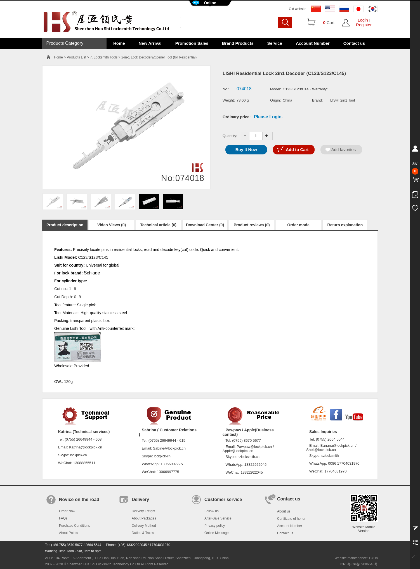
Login (363, 20)
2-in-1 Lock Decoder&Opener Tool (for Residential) (159, 57)
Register (364, 24)
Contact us (354, 43)
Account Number (313, 43)
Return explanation (345, 225)
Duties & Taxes (143, 533)
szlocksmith (330, 456)
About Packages (144, 518)
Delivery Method (144, 526)
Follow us (211, 511)
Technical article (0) (158, 225)
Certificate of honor (291, 519)
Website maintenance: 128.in (356, 558)
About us (283, 511)
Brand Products (238, 43)
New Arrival (150, 43)
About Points (68, 533)
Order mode (298, 225)
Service (274, 43)
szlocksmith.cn (248, 457)
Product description (64, 225)
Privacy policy (214, 526)
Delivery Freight (143, 511)
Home (119, 43)
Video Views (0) (111, 225)
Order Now (67, 511)
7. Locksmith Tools (104, 57)
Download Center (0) (205, 225)
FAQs (63, 518)
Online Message (216, 533)
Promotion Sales (191, 43)
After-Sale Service (218, 518)
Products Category (70, 43)
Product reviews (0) (251, 225)
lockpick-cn (78, 455)
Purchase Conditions (74, 526)
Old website (297, 9)
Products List (76, 57)
